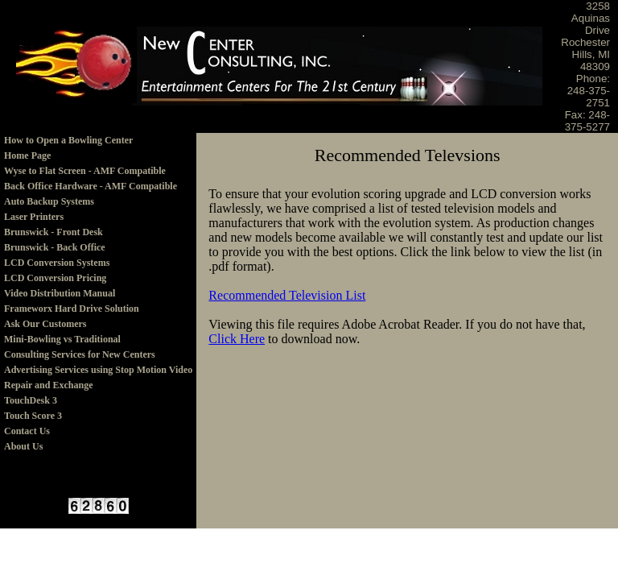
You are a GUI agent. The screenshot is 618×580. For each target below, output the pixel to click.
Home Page (27, 155)
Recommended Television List (286, 295)
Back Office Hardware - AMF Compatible (90, 186)
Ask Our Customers (45, 323)
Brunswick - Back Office (54, 247)
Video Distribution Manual (59, 293)
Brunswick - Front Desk (53, 232)
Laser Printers (34, 216)
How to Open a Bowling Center (68, 140)
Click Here (236, 339)
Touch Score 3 (33, 415)
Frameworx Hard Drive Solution (71, 308)
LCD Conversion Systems (56, 262)
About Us (23, 446)
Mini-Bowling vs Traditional (62, 339)
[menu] (98, 293)
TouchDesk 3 (30, 400)
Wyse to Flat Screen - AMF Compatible (85, 170)
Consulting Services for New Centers (79, 354)
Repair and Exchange (48, 385)
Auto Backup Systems (49, 201)
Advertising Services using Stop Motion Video (98, 369)
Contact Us (27, 431)
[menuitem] (98, 140)
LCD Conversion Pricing (55, 278)
